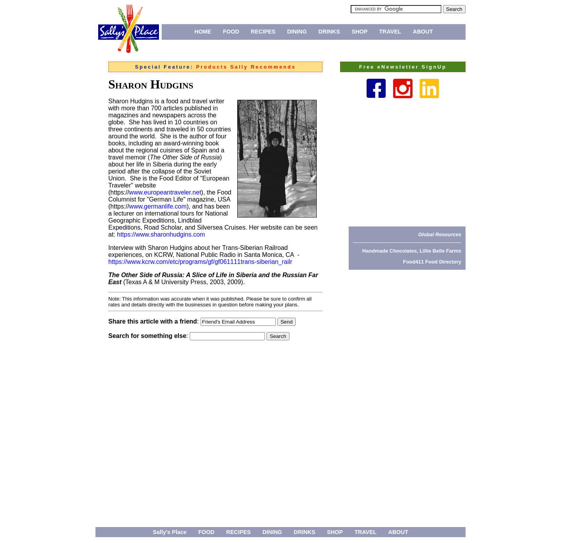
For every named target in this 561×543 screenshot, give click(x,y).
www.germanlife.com (158, 206)
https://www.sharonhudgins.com (161, 234)
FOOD (231, 31)
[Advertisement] (407, 162)
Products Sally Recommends (246, 67)
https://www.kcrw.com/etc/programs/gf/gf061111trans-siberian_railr (200, 261)
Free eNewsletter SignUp (402, 67)
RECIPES (263, 31)
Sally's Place (170, 532)
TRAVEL (390, 31)
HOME (202, 31)
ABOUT (423, 31)
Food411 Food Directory (432, 262)
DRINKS (329, 31)
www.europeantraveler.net (165, 192)
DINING (297, 31)
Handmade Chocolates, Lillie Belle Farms (411, 251)
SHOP (360, 31)
